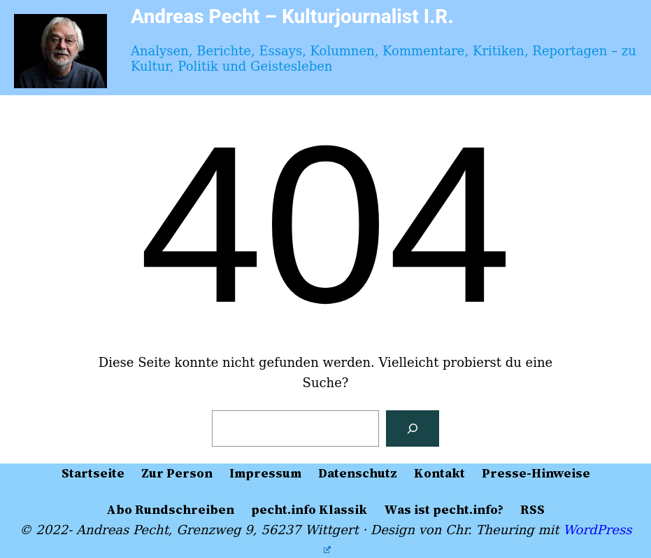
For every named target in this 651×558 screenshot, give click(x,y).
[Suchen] (412, 428)
